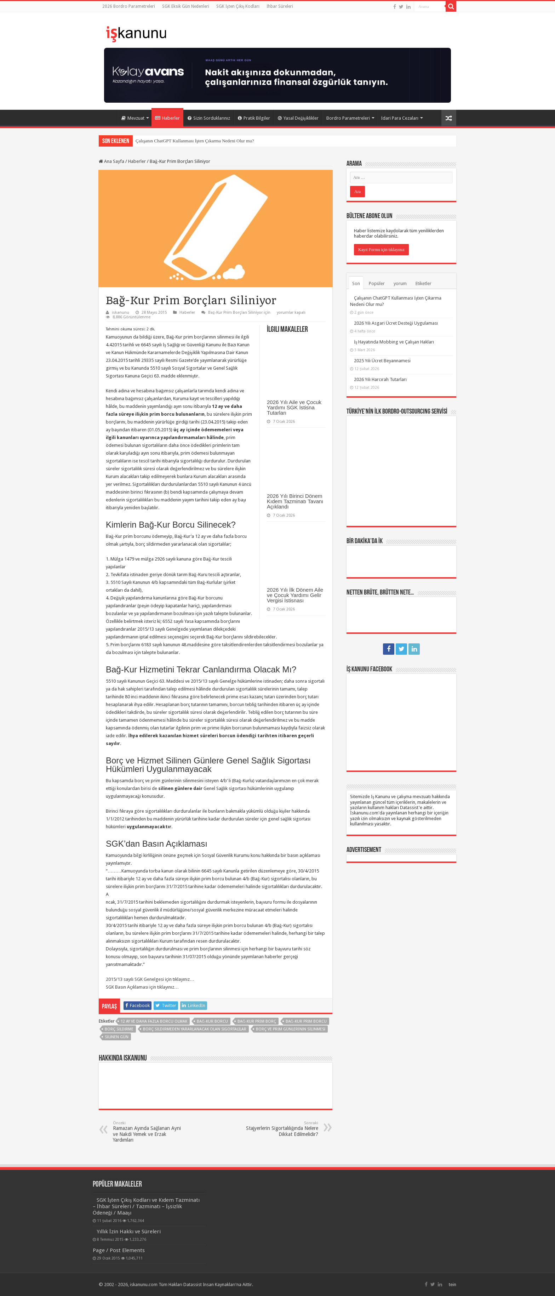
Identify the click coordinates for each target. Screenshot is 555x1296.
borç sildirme (119, 1029)
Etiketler (423, 283)
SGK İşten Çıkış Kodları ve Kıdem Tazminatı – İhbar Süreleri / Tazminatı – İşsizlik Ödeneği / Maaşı (146, 1206)
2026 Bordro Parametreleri (128, 6)
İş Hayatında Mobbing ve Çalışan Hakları (394, 342)
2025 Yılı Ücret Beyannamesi (382, 360)
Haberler (167, 118)
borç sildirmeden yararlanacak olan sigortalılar (194, 1029)
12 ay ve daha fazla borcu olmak (154, 1021)
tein (452, 1284)
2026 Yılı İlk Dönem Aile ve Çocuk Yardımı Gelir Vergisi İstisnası (295, 595)
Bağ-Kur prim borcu (306, 1021)
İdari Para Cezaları (399, 118)
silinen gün (116, 1037)
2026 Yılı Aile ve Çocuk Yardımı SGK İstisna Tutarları (294, 407)
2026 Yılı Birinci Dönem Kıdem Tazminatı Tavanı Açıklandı (295, 501)
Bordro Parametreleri (348, 118)
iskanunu (120, 312)
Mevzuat (132, 118)
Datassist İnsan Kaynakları (209, 1284)
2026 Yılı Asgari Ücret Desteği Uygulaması (396, 323)
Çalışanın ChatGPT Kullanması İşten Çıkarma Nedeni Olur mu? (195, 140)
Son (356, 283)
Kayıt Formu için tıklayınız (381, 249)
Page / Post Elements (119, 1250)
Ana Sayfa (108, 117)
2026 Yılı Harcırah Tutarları (380, 379)
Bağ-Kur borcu (212, 1021)
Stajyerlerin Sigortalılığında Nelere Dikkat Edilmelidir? (282, 1129)
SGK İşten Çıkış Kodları (237, 6)
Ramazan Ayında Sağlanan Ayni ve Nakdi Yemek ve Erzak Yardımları (149, 1132)
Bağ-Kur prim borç (257, 1021)
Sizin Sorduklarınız (209, 118)
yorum (400, 283)
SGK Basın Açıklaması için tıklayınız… (142, 987)
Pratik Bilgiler (254, 118)
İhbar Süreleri (280, 6)
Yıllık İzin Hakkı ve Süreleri (129, 1231)
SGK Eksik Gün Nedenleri (185, 6)
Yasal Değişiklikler (298, 118)
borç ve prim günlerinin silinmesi (290, 1029)
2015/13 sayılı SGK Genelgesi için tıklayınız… (150, 979)
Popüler (377, 283)
